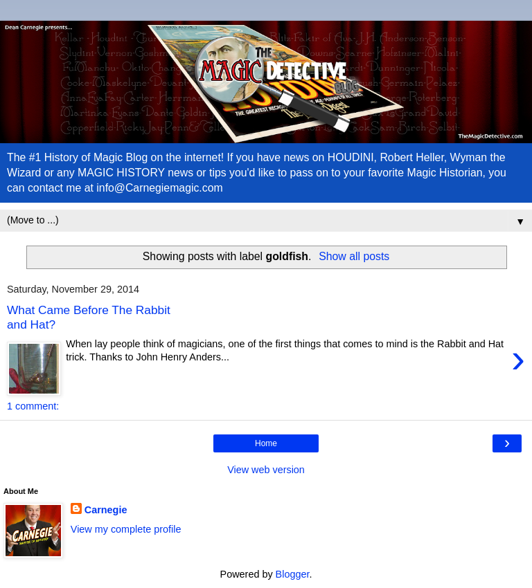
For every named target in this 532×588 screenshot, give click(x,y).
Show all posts (354, 256)
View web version (266, 469)
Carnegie (106, 509)
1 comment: (33, 406)
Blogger (293, 574)
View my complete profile (126, 529)
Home (266, 443)
